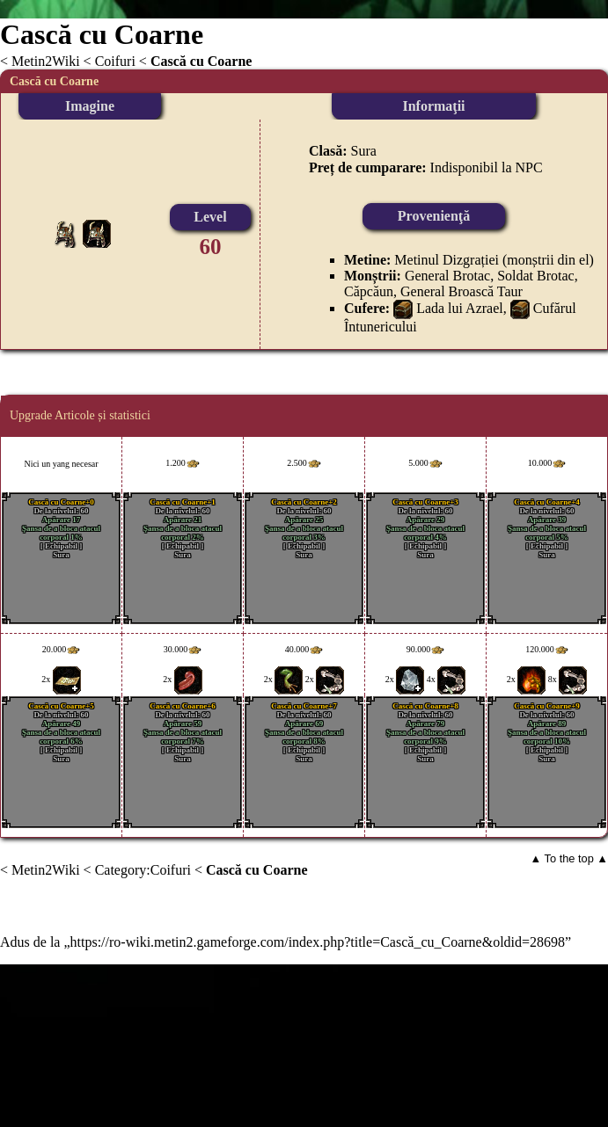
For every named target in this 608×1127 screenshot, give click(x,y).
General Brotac (447, 275)
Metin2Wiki (45, 61)
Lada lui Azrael (459, 308)
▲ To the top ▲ (569, 858)
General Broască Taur (461, 291)
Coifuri (115, 61)
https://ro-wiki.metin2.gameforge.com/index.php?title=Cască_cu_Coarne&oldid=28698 (318, 941)
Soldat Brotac (536, 275)
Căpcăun (368, 291)
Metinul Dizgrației (446, 259)
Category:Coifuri (143, 869)
